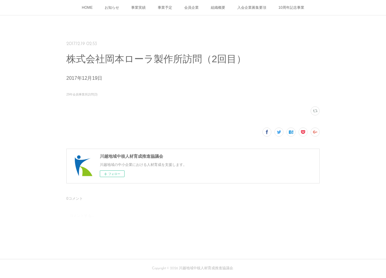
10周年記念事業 (291, 7)
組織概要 (218, 7)
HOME (87, 7)
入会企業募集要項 (251, 7)
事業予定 (165, 7)
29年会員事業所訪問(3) (81, 94)
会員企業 (191, 7)
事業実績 (138, 7)
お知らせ (112, 7)
